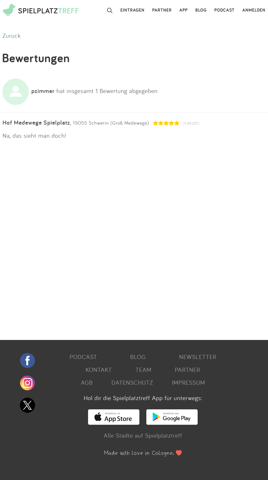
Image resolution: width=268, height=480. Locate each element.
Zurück (12, 35)
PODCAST (224, 10)
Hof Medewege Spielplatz (36, 122)
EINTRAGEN (132, 10)
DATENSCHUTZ (132, 382)
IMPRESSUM (188, 382)
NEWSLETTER (197, 357)
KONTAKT (98, 369)
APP (183, 10)
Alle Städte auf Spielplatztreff (143, 435)
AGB (87, 382)
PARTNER (162, 10)
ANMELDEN (253, 10)
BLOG (201, 10)
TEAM (143, 369)
